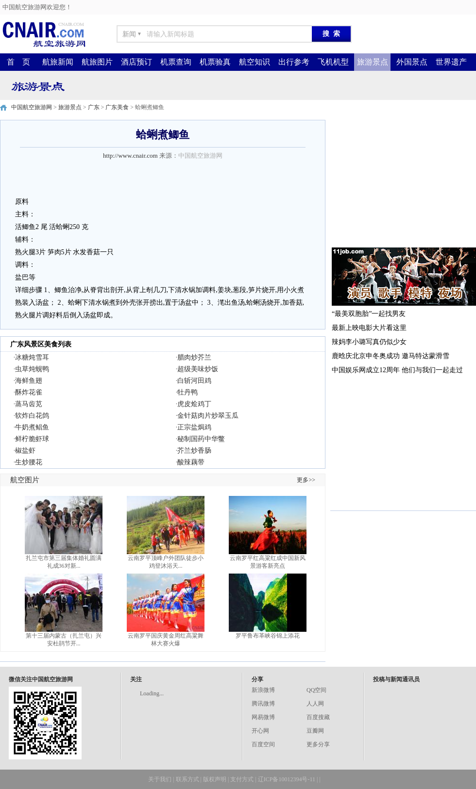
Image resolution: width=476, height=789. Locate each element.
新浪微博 (263, 690)
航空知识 (254, 62)
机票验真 (215, 62)
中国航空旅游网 (31, 107)
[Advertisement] (403, 180)
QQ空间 (316, 690)
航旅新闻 (57, 62)
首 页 (18, 62)
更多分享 (318, 744)
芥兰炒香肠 (194, 450)
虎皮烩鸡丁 (194, 404)
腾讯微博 (263, 703)
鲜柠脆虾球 (32, 439)
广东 (94, 107)
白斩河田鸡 (194, 380)
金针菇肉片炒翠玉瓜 (207, 415)
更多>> (306, 480)
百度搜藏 (318, 717)
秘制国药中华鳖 (201, 439)
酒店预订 (136, 62)
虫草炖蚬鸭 (32, 369)
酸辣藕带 (190, 462)
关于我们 (159, 779)
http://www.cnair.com (130, 155)
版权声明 (214, 779)
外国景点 (411, 62)
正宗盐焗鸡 (194, 427)
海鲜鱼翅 (28, 380)
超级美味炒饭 (197, 369)
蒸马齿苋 (28, 404)
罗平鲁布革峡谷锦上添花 (268, 635)
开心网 (260, 730)
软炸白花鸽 (32, 415)
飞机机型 (333, 62)
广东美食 (117, 107)
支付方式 (242, 779)
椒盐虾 (25, 450)
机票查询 (175, 62)
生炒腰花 (28, 462)
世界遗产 (451, 62)
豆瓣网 (315, 730)
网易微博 (263, 717)
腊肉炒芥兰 (194, 357)
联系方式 (187, 779)
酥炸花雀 (28, 392)
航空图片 (24, 480)
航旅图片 (97, 62)
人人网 (315, 703)
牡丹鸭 (187, 392)
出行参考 (293, 62)
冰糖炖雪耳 (32, 357)
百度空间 (263, 744)
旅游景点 (372, 62)
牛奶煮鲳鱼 (32, 427)
